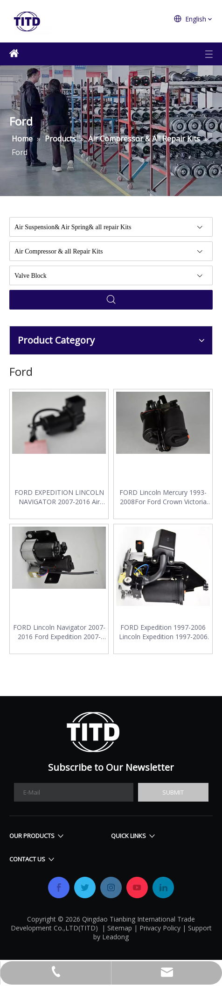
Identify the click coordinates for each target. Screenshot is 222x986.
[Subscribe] (173, 792)
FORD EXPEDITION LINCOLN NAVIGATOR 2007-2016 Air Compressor (59, 497)
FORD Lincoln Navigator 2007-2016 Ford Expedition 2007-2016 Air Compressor (59, 632)
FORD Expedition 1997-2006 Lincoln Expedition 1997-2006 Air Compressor (163, 632)
